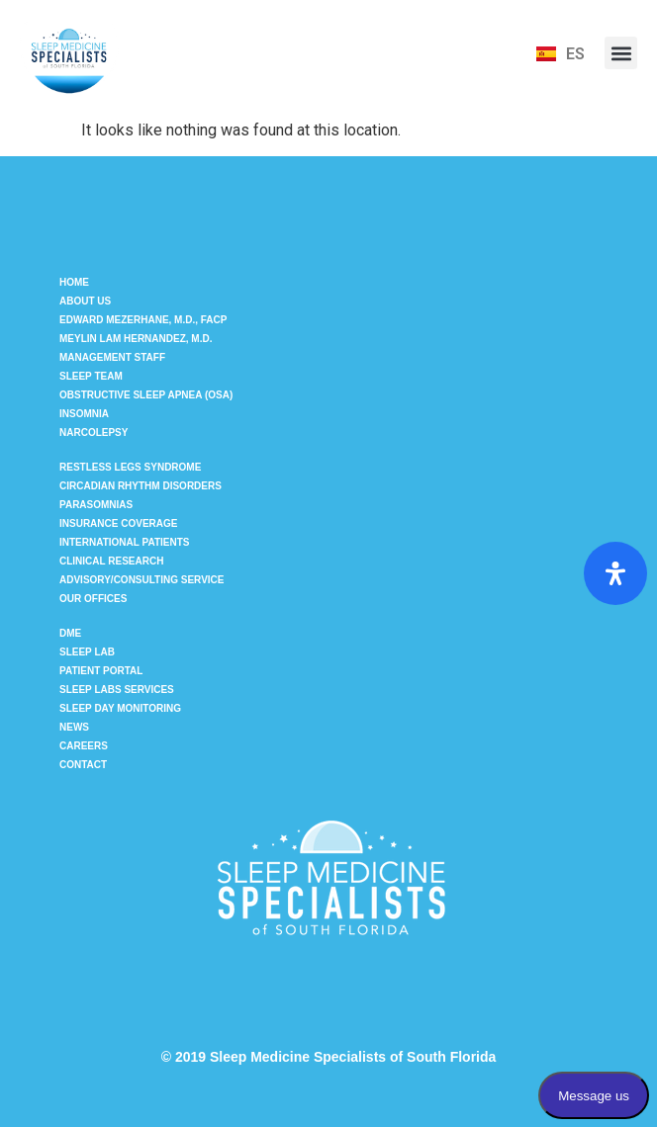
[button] (621, 53)
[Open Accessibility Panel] (615, 573)
